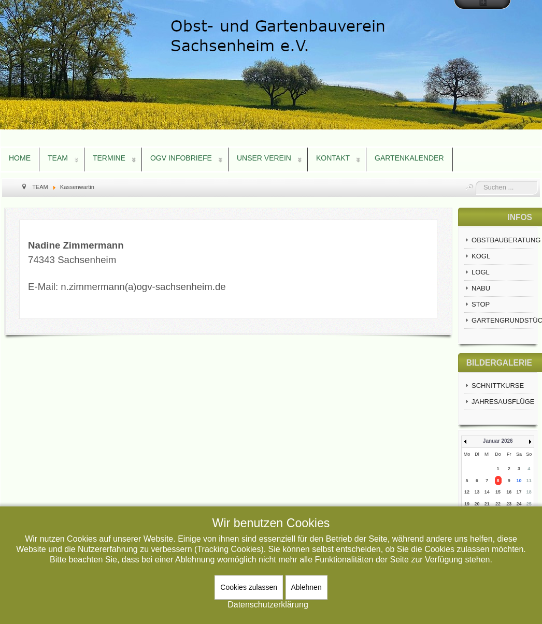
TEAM (58, 158)
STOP (481, 304)
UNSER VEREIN (264, 158)
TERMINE (109, 158)
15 (498, 492)
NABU (481, 288)
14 (487, 492)
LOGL (481, 272)
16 (508, 492)
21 (487, 503)
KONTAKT (333, 158)
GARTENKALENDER (409, 158)
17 (519, 492)
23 (508, 503)
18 (529, 492)
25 (529, 503)
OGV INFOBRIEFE (181, 158)
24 (519, 503)
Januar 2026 (498, 441)
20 (477, 503)
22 (498, 503)
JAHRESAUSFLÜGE (503, 401)
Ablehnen (306, 587)
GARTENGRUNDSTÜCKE (503, 320)
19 (466, 503)
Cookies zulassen (248, 587)
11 (529, 480)
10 (519, 480)
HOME (20, 158)
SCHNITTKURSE (498, 385)
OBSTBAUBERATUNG (503, 240)
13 (477, 492)
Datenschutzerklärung (267, 604)
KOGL (481, 256)
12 (466, 492)
